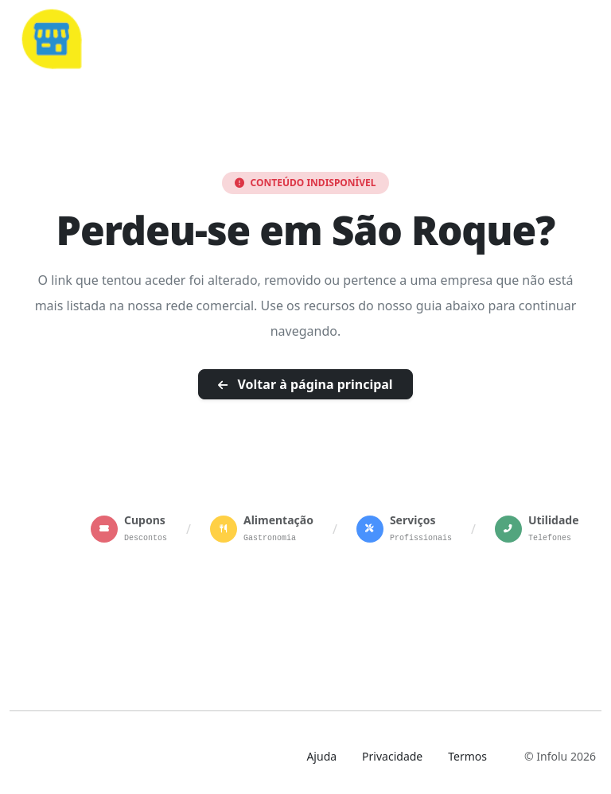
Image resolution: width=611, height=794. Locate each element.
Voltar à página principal (305, 384)
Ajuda (321, 756)
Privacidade (392, 756)
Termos (467, 756)
